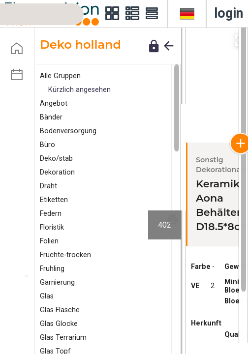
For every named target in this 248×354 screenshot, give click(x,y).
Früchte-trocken (65, 255)
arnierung (57, 282)
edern (51, 213)
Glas (47, 296)
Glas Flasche (60, 310)
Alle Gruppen (60, 76)
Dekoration (57, 172)
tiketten (54, 200)
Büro (47, 145)
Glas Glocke (59, 324)
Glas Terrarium (63, 337)
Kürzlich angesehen (79, 90)
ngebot (53, 103)
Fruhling (52, 269)
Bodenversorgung (68, 131)
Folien (49, 241)
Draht (48, 186)
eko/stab (56, 158)
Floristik (52, 227)
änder (51, 117)
